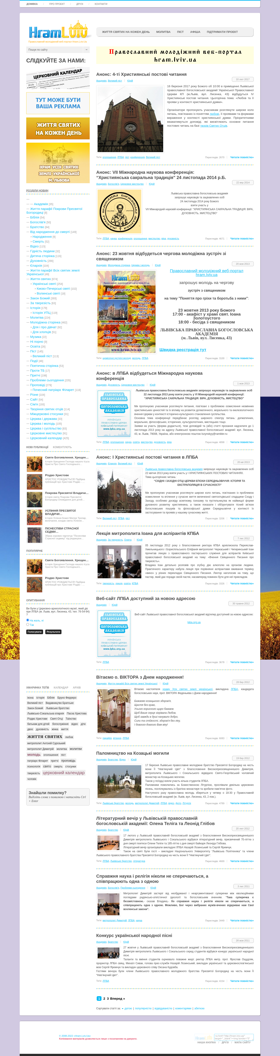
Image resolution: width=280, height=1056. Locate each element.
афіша (195, 32)
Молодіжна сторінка (45, 322)
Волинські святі (48, 293)
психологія (33, 766)
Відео (34, 246)
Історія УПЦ (42, 312)
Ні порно (36, 341)
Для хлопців (42, 332)
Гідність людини (42, 251)
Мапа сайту (242, 1042)
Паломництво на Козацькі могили (132, 753)
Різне (34, 394)
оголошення (51, 754)
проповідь (68, 760)
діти (83, 724)
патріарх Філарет (37, 760)
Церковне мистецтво (46, 433)
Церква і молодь (42, 423)
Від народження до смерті (50, 232)
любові (214, 113)
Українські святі (44, 284)
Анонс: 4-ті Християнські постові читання (141, 74)
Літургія (187, 803)
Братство (37, 227)
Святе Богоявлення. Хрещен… (67, 457)
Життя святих (40, 279)
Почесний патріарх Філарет (53, 390)
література (139, 861)
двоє (30, 729)
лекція (119, 583)
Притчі (35, 375)
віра (163, 238)
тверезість (33, 773)
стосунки (70, 766)
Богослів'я (38, 222)
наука (113, 238)
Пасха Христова (77, 713)
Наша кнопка (207, 1042)
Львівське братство (57, 708)
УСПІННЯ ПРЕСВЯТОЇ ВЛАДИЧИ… (60, 512)
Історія (35, 308)
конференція (137, 157)
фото (178, 803)
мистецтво (154, 238)
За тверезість (40, 303)
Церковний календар (46, 438)
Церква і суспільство (45, 428)
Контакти (101, 4)
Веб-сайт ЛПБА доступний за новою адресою (145, 598)
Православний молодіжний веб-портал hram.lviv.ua (206, 272)
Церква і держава (43, 419)
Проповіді (37, 385)
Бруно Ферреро (67, 697)
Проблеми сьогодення (47, 380)
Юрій (130, 80)
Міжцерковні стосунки (46, 414)
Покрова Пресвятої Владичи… (67, 493)
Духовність (38, 261)
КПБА (135, 583)
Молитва (163, 32)
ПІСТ (180, 32)
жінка (55, 729)
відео (74, 724)
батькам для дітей (38, 724)
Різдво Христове (57, 475)
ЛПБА (120, 157)
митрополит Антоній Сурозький (46, 743)
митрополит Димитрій (40, 749)
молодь (34, 754)
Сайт (34, 399)
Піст (33, 351)
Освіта (35, 346)
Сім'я (34, 404)
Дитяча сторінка (42, 256)
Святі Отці (56, 718)
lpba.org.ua (194, 622)
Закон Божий (40, 298)
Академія (41, 204)
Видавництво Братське (60, 703)
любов (69, 737)
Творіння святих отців (46, 409)
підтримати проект (222, 32)
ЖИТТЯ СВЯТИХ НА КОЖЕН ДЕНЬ (126, 32)
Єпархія (36, 265)
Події (34, 361)
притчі (54, 760)
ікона (30, 697)
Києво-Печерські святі (53, 288)
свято (47, 766)
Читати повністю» (242, 157)
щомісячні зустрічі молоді (117, 358)
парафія (107, 738)
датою (128, 1008)
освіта (136, 442)
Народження (42, 236)
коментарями (183, 1008)
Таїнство (71, 718)
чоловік (31, 779)
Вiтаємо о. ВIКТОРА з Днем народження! (140, 677)
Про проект (57, 4)
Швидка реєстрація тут (182, 349)
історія (40, 697)
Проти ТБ (37, 370)
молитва (62, 749)
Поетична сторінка (44, 365)
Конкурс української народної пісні (134, 935)
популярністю (143, 1008)
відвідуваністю (163, 1008)
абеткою (199, 1008)
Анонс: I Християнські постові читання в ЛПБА (147, 457)
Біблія (34, 217)
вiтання (117, 738)
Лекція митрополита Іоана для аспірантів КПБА (147, 533)
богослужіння (60, 724)
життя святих (44, 736)
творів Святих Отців (213, 125)
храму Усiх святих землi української (188, 689)
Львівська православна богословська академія (174, 469)
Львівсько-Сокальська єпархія (45, 713)
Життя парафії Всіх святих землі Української (133, 683)
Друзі (79, 4)
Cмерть (38, 241)
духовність (42, 729)
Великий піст (42, 356)
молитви (76, 749)
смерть (58, 766)
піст (63, 754)
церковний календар (64, 772)
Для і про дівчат (45, 327)
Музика (35, 337)
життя (64, 729)
